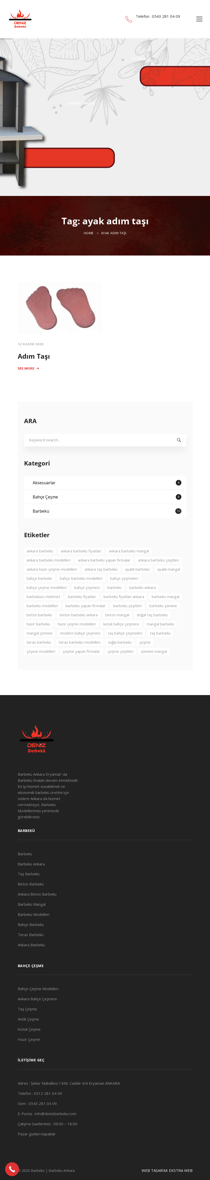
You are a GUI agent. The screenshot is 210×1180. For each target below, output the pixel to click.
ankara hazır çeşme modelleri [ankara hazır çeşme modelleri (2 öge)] (52, 583)
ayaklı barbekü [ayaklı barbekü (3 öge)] (137, 583)
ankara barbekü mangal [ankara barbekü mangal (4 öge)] (129, 565)
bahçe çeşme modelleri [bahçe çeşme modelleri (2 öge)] (47, 601)
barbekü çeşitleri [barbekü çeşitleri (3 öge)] (127, 620)
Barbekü (107, 525)
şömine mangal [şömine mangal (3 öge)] (154, 665)
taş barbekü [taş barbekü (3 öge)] (160, 647)
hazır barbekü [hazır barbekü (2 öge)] (38, 638)
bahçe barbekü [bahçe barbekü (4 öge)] (39, 592)
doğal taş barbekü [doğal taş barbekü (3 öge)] (152, 629)
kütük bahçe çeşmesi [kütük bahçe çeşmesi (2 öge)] (121, 638)
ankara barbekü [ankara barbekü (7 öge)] (40, 565)
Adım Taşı (34, 356)
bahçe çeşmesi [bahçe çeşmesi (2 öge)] (87, 601)
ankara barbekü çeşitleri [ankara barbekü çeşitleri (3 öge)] (158, 574)
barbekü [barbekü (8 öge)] (114, 601)
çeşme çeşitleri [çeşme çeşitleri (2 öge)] (120, 665)
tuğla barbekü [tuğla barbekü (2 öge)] (120, 656)
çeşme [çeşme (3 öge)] (145, 656)
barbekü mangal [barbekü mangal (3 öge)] (165, 610)
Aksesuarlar (107, 497)
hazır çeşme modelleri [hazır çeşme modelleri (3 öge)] (77, 638)
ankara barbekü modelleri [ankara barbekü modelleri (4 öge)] (48, 574)
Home (89, 233)
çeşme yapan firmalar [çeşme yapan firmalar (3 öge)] (81, 665)
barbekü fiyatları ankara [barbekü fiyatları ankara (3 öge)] (124, 610)
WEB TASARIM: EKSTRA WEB (167, 1170)
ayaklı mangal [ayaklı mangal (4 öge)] (168, 583)
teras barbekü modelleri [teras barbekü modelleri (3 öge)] (80, 656)
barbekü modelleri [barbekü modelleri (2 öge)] (42, 620)
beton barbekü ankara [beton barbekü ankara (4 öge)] (79, 629)
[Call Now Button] (12, 1169)
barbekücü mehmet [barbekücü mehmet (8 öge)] (43, 610)
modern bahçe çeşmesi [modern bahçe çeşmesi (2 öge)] (80, 647)
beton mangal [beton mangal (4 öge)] (117, 629)
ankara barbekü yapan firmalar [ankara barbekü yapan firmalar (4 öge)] (104, 574)
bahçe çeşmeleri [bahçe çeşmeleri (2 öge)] (124, 592)
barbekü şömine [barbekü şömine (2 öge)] (163, 620)
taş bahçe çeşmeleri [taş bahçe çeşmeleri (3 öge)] (125, 647)
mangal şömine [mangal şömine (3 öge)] (39, 647)
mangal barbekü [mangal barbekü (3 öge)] (160, 638)
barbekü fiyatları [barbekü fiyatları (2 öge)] (82, 610)
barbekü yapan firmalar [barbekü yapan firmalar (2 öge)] (86, 620)
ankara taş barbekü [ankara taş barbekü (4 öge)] (101, 583)
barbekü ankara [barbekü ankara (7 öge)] (142, 601)
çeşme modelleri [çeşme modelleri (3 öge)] (41, 665)
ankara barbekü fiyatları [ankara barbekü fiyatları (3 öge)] (81, 565)
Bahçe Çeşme (107, 511)
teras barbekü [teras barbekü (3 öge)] (39, 656)
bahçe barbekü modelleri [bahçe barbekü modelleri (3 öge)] (81, 592)
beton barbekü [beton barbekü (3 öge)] (39, 629)
